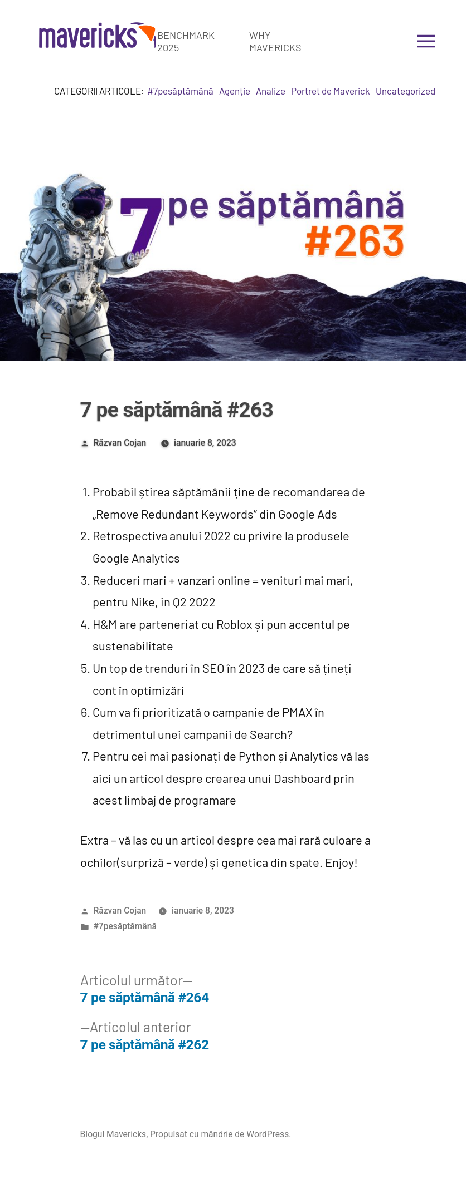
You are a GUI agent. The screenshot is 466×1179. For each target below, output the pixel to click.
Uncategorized (405, 90)
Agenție (234, 90)
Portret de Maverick (330, 90)
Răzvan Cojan (119, 442)
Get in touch (367, 41)
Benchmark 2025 (186, 41)
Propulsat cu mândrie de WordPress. (220, 1134)
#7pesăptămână (180, 90)
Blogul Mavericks (113, 1134)
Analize (270, 90)
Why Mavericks (275, 41)
